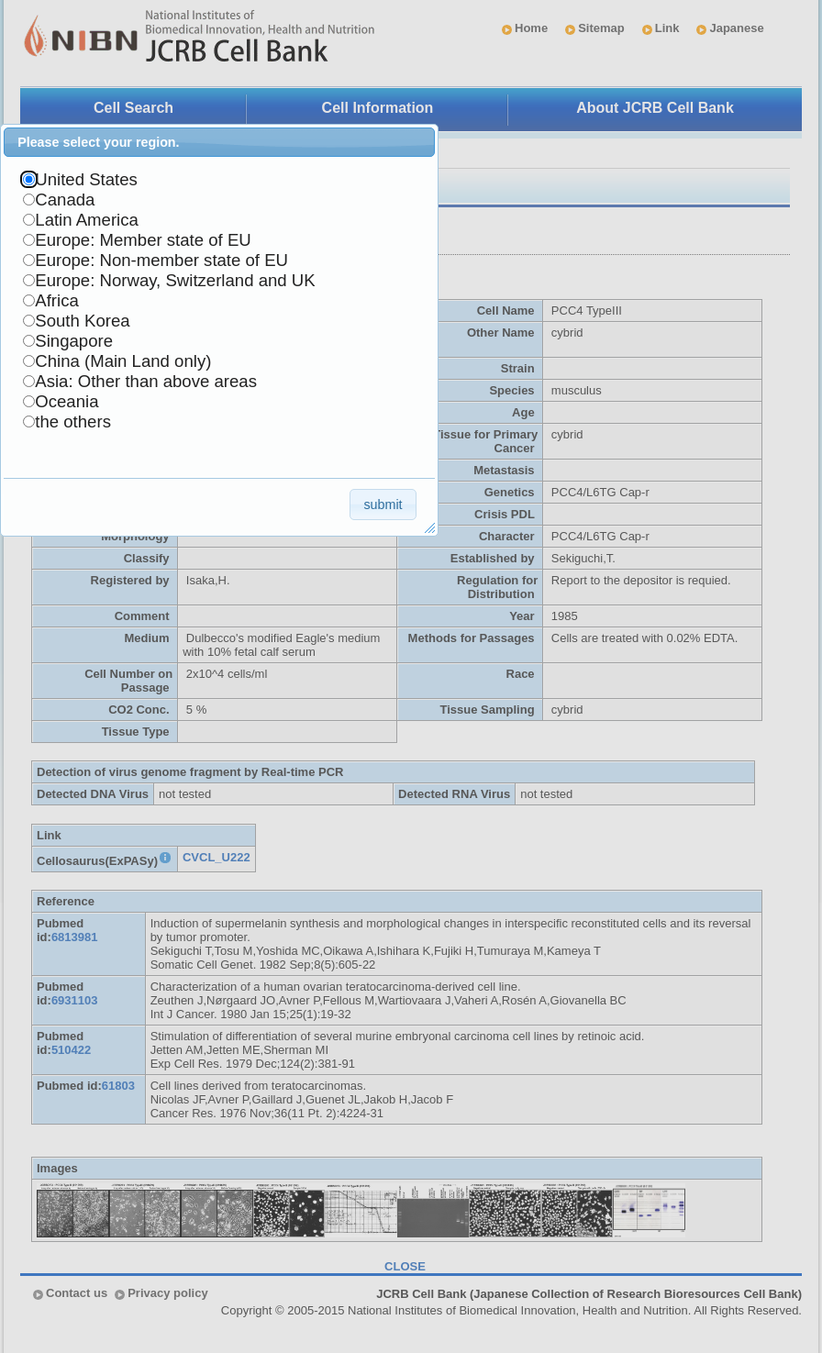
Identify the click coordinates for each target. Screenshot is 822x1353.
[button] (383, 504)
